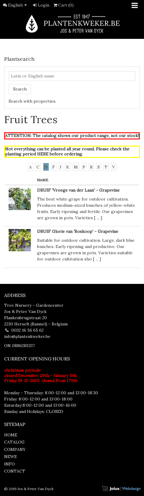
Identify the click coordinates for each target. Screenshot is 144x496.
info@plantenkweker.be (27, 336)
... (98, 217)
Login (40, 5)
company (15, 449)
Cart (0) (63, 5)
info (9, 464)
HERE (42, 154)
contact (14, 471)
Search (20, 89)
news (10, 456)
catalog (14, 442)
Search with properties (32, 101)
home (10, 435)
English (18, 5)
